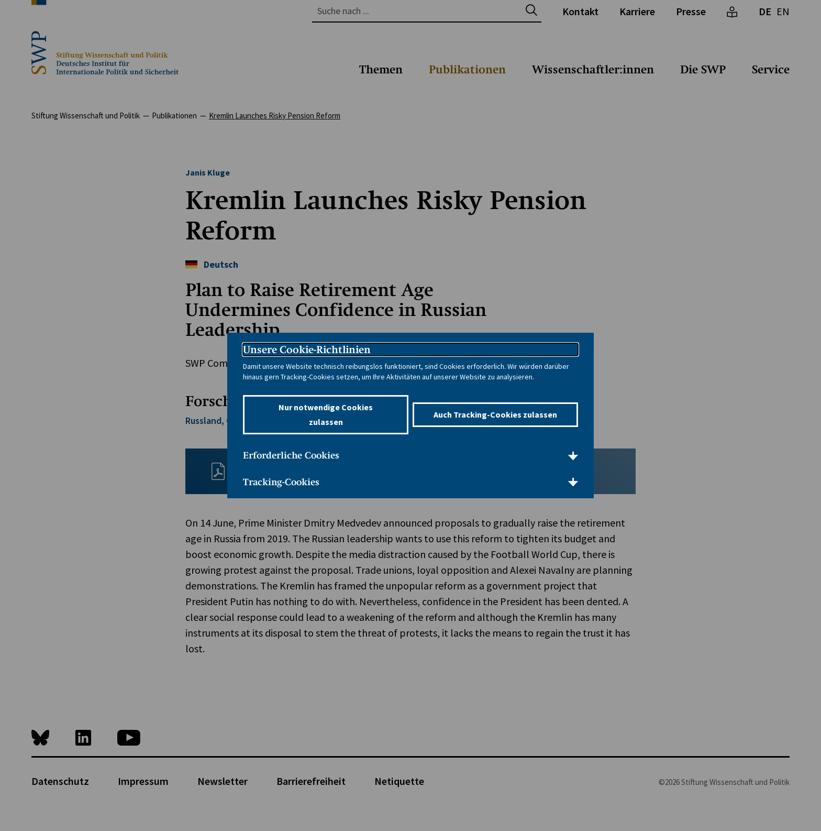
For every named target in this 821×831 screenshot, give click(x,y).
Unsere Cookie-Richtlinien (307, 349)
